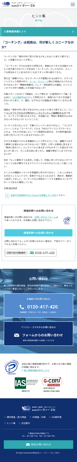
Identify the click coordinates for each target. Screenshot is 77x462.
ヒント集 (11, 423)
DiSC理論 (16, 97)
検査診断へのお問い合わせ (38, 232)
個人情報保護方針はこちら (37, 370)
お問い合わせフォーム (45, 217)
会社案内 (25, 423)
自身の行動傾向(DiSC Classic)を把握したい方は (33, 195)
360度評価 (56, 417)
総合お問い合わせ (38, 444)
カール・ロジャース (39, 81)
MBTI (26, 97)
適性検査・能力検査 (16, 417)
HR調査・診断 (39, 417)
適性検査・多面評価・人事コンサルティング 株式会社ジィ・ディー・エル (18, 4)
